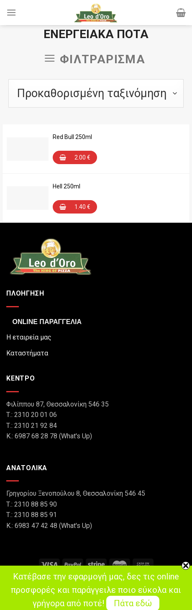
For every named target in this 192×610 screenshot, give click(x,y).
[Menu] (11, 12)
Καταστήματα (27, 353)
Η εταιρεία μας (28, 337)
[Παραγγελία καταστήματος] (96, 93)
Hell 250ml (66, 186)
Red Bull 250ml (72, 137)
